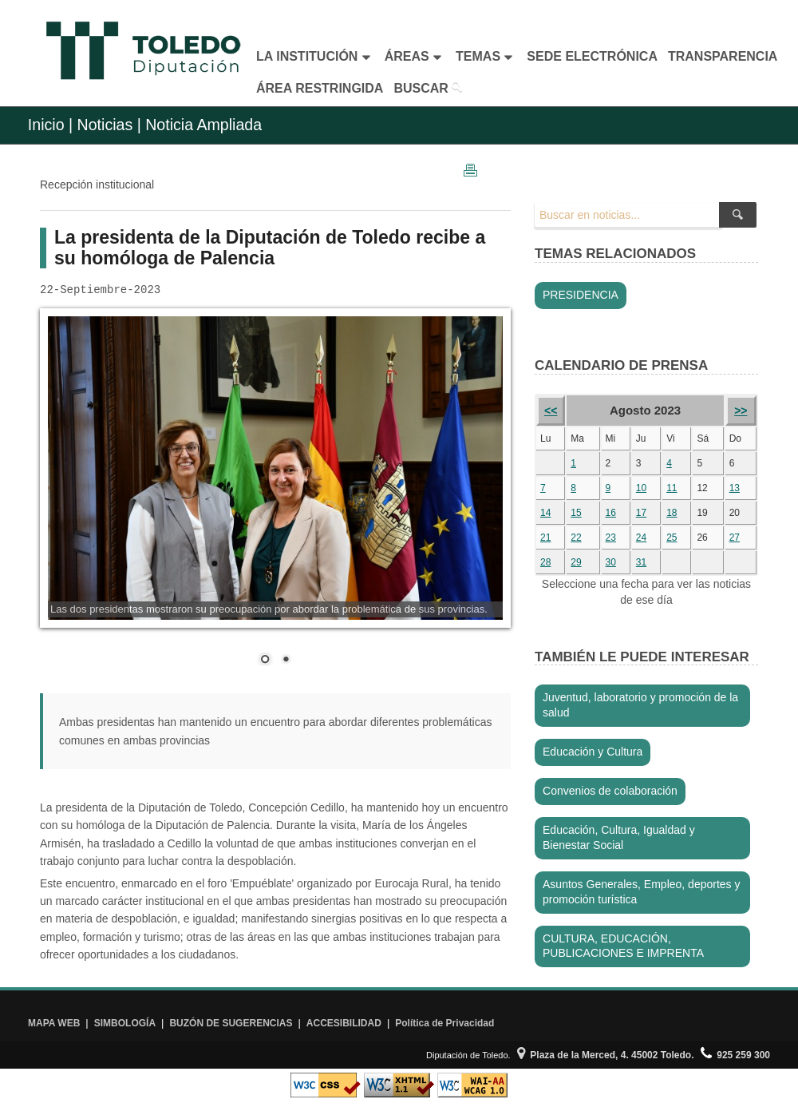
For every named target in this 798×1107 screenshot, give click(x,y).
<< (550, 410)
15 (576, 512)
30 (611, 562)
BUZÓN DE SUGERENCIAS (230, 1023)
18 (671, 512)
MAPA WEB (54, 1023)
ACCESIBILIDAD (343, 1023)
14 (545, 512)
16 (611, 512)
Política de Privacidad (444, 1023)
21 (545, 537)
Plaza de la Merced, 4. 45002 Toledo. (605, 1055)
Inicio (46, 124)
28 (545, 562)
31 (641, 562)
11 (671, 488)
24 (641, 537)
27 (734, 537)
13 (734, 488)
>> (740, 410)
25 (671, 537)
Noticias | (109, 124)
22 (576, 537)
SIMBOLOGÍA (125, 1023)
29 (576, 562)
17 (641, 512)
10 (641, 488)
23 (611, 537)
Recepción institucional (97, 184)
